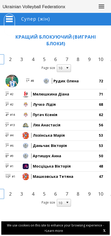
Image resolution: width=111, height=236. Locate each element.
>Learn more (53, 231)
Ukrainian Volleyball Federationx (34, 6)
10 (100, 59)
